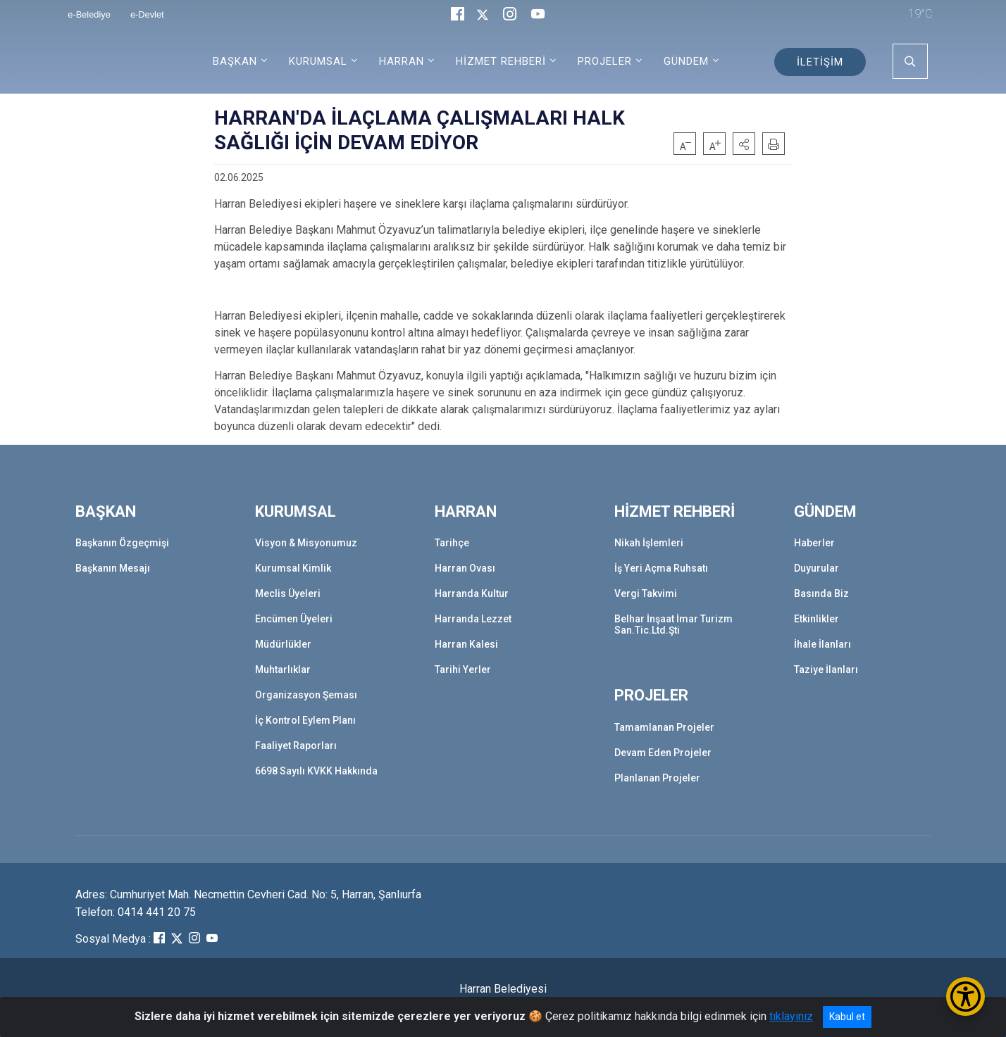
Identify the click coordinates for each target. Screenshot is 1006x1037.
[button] (744, 143)
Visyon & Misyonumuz (306, 542)
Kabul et (847, 1016)
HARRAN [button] (401, 61)
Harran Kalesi (466, 644)
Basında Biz (821, 593)
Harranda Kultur (472, 593)
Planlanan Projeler (657, 778)
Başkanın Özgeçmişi (122, 542)
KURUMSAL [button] (318, 61)
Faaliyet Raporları (296, 745)
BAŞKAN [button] (235, 61)
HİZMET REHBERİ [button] (501, 61)
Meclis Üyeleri (288, 593)
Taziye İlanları (826, 669)
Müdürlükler (283, 644)
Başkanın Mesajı (112, 568)
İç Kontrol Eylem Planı (305, 720)
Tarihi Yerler (463, 669)
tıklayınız (791, 1016)
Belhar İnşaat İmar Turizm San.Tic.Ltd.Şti (673, 624)
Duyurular (816, 568)
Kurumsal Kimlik (293, 568)
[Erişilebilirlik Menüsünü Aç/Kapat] (965, 996)
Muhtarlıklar (283, 669)
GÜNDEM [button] (686, 61)
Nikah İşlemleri (648, 542)
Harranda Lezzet (473, 618)
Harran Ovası (465, 568)
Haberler (814, 542)
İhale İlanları (822, 644)
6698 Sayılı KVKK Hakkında (316, 771)
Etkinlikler (816, 618)
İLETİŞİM (820, 62)
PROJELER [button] (605, 61)
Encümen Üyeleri (294, 618)
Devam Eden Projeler (663, 752)
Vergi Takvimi (645, 593)
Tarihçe (452, 542)
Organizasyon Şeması (306, 694)
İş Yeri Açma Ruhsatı (661, 568)
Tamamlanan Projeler (664, 727)
